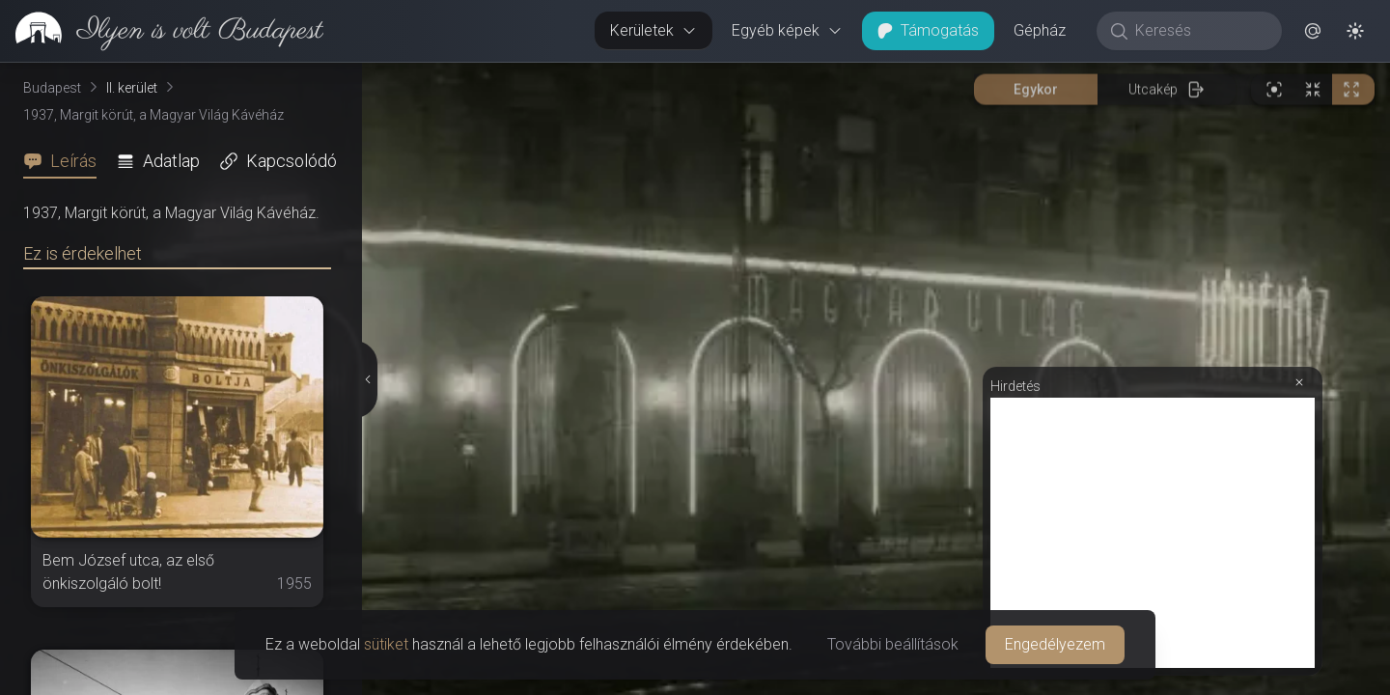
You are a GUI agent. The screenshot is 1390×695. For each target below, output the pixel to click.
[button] (1312, 31)
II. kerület (131, 88)
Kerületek (653, 30)
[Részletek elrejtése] (365, 379)
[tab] (65, 161)
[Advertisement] (1152, 533)
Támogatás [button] (928, 30)
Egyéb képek (787, 30)
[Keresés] (1199, 30)
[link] (161, 31)
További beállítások (893, 644)
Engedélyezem (1055, 644)
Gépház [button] (1040, 30)
